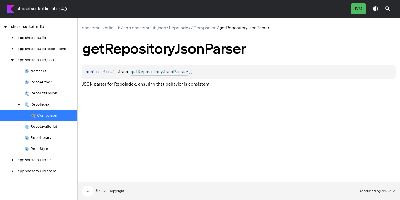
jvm (358, 9)
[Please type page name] (387, 8)
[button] (387, 8)
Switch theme (375, 8)
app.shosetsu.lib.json (144, 27)
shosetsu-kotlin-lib (37, 8)
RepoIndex (180, 27)
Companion (205, 27)
